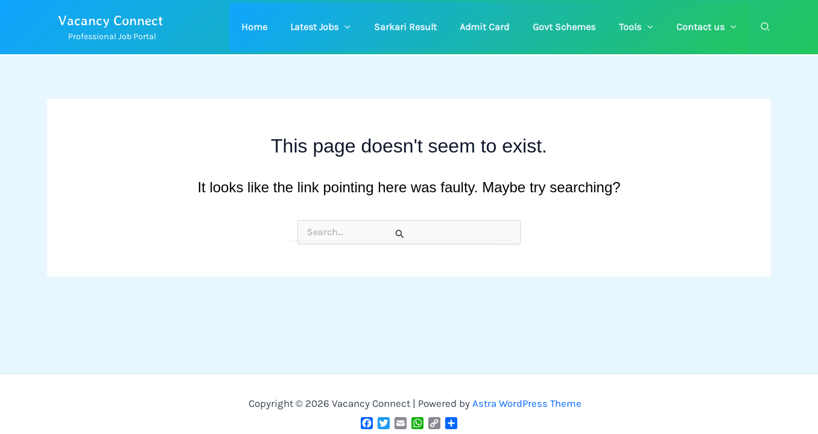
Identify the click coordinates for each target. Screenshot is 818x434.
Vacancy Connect (110, 20)
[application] (367, 27)
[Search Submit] (400, 234)
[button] (342, 27)
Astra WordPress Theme (527, 403)
